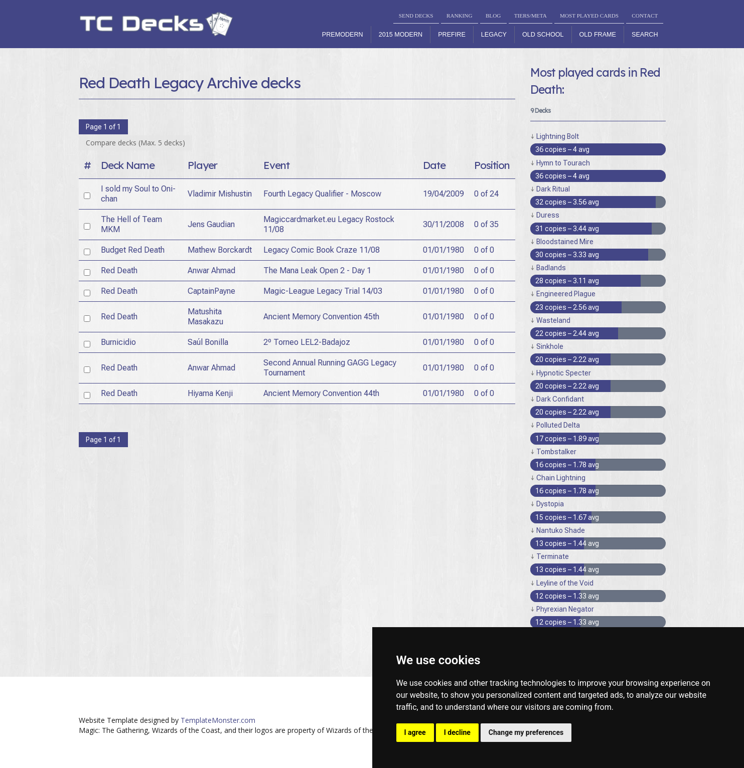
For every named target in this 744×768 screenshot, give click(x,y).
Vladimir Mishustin (220, 194)
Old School (543, 34)
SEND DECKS (416, 16)
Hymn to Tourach (563, 163)
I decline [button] (457, 732)
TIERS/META (530, 16)
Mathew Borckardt (220, 250)
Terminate (552, 556)
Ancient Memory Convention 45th (321, 316)
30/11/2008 (443, 224)
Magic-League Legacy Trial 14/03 (322, 291)
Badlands (551, 268)
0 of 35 (486, 224)
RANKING (460, 16)
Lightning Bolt (557, 136)
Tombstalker (556, 452)
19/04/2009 (443, 194)
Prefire (452, 34)
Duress (547, 215)
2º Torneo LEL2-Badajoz (306, 342)
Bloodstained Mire (564, 242)
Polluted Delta (558, 425)
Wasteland (553, 320)
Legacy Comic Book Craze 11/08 (321, 250)
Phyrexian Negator (565, 609)
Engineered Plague (566, 294)
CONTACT (645, 16)
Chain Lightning (560, 478)
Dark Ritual (553, 189)
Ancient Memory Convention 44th (321, 393)
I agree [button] (415, 732)
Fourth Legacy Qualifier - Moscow (322, 194)
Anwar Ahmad (211, 270)
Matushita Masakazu (205, 316)
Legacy (494, 34)
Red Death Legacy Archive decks (190, 82)
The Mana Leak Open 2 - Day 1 (317, 270)
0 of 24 (486, 194)
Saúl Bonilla (208, 342)
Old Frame (597, 34)
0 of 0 (484, 250)
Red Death (119, 270)
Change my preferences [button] (526, 732)
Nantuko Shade (560, 530)
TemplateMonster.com (218, 720)
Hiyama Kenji (210, 393)
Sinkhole (549, 346)
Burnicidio (118, 342)
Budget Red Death (133, 250)
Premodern (342, 34)
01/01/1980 (443, 250)
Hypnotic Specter (563, 373)
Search (645, 34)
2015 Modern (401, 34)
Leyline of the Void (564, 583)
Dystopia (550, 504)
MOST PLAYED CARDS (589, 16)
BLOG (493, 16)
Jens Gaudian (211, 224)
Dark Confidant (560, 399)
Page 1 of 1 (103, 127)
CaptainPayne (211, 291)
